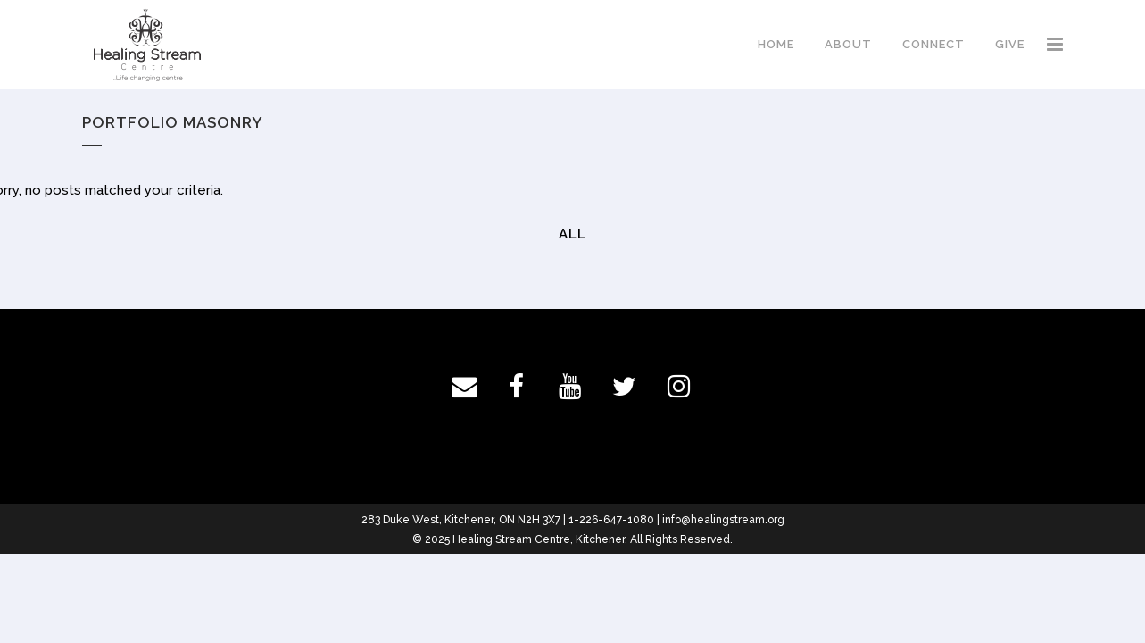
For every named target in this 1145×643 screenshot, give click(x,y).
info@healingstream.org (723, 520)
